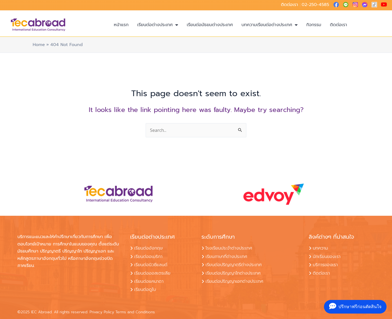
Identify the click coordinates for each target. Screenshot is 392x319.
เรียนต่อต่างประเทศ (157, 24)
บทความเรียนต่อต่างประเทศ (269, 24)
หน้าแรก (121, 25)
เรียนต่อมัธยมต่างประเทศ (210, 25)
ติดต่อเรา (338, 25)
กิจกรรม (313, 25)
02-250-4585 (315, 4)
